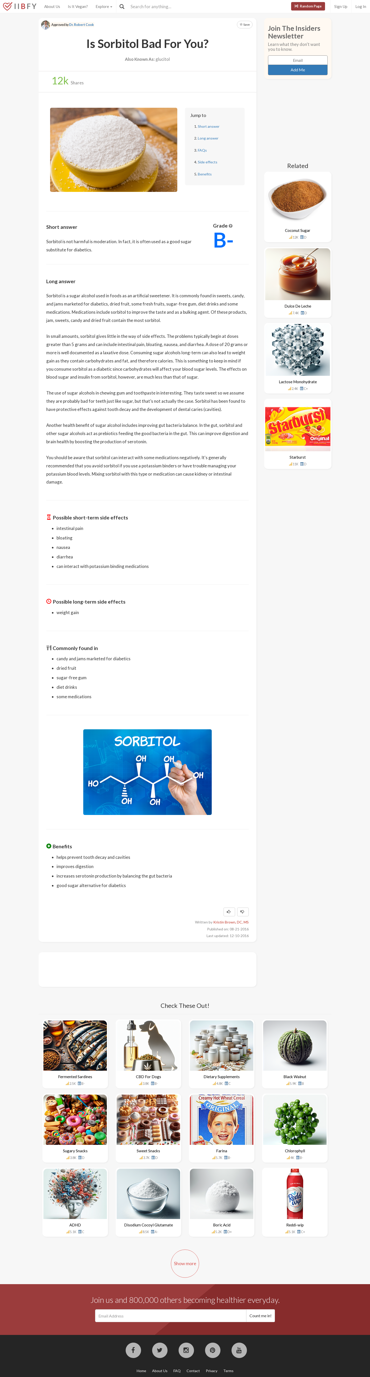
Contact (193, 1371)
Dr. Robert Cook (81, 25)
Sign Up (340, 6)
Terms (228, 1371)
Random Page (308, 6)
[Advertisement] (139, 968)
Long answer (208, 138)
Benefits (205, 174)
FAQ (177, 1371)
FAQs (202, 150)
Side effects (207, 162)
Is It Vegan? (78, 6)
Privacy (211, 1371)
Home (141, 1371)
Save (245, 24)
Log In (360, 6)
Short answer (208, 126)
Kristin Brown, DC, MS (231, 922)
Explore (104, 6)
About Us (52, 6)
